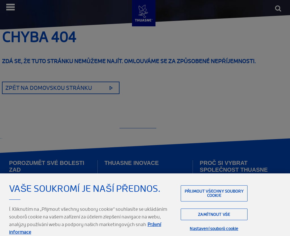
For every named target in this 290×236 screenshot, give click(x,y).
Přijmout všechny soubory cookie (214, 196)
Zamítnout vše (214, 217)
